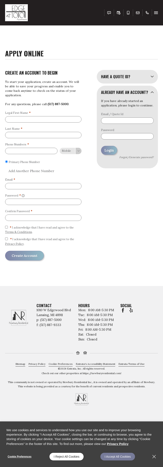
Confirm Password (18, 211)
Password (107, 130)
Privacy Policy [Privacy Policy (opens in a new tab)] (14, 244)
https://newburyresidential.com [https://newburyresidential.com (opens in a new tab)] (102, 373)
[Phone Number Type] (71, 151)
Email (10, 179)
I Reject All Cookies (66, 456)
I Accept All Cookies (118, 456)
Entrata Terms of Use (131, 363)
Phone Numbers (17, 144)
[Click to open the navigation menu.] (156, 12)
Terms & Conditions (18, 232)
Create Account (24, 256)
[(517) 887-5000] (146, 13)
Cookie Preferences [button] (61, 363)
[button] (109, 13)
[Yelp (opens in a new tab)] (131, 310)
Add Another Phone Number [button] (29, 171)
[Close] (154, 456)
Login (109, 150)
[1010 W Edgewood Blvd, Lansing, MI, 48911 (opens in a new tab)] (54, 313)
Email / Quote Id (112, 114)
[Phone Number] (31, 151)
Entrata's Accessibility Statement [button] (95, 363)
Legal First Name (18, 113)
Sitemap (20, 363)
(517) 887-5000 (58, 104)
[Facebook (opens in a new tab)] (122, 310)
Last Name (13, 129)
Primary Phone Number (24, 162)
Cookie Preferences (19, 456)
